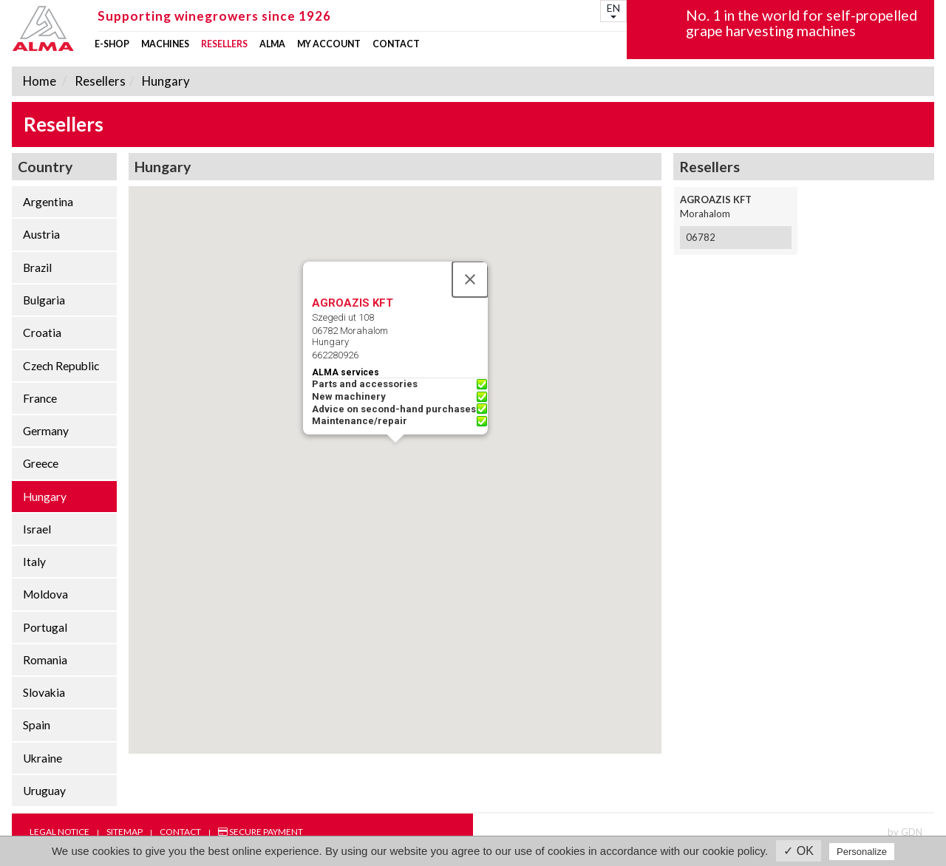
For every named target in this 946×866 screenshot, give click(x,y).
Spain (36, 725)
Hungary (165, 81)
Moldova (45, 594)
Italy (34, 561)
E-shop (112, 44)
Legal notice (59, 831)
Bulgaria (44, 300)
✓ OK (798, 851)
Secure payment (260, 831)
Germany (46, 430)
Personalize (862, 851)
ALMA (272, 44)
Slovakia (44, 692)
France (40, 398)
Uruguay (44, 790)
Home (39, 81)
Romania (45, 659)
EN (613, 9)
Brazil (37, 267)
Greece (40, 463)
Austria (41, 234)
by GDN (905, 832)
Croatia (42, 332)
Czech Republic (61, 365)
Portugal (45, 627)
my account (329, 44)
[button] (395, 456)
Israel (37, 529)
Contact (396, 44)
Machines (165, 44)
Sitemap (124, 831)
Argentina (48, 201)
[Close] (470, 279)
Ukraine (42, 758)
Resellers (224, 44)
